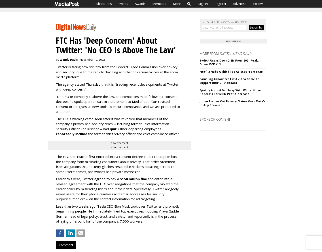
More (177, 4)
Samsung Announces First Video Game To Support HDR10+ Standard (229, 81)
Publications (103, 4)
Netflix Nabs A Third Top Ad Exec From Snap (231, 72)
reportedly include (71, 134)
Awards (140, 4)
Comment (66, 245)
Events (123, 4)
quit (113, 129)
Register (220, 4)
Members (159, 4)
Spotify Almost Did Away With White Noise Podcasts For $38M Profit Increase (230, 92)
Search (189, 4)
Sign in (203, 4)
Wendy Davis (69, 60)
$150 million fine (133, 179)
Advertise (239, 4)
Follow (258, 4)
